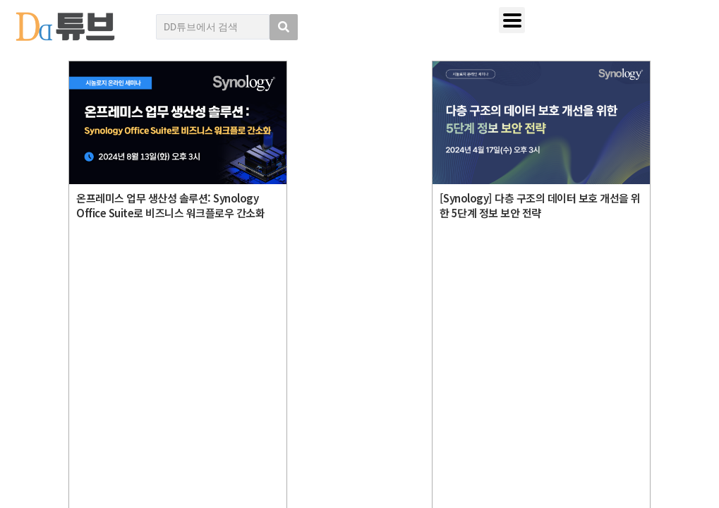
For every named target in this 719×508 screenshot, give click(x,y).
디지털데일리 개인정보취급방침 (607, 337)
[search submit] (284, 27)
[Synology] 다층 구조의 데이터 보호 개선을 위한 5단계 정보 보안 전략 (540, 205)
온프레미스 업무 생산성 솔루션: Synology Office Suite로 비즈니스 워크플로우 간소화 (170, 205)
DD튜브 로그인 (75, 466)
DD (85, 347)
